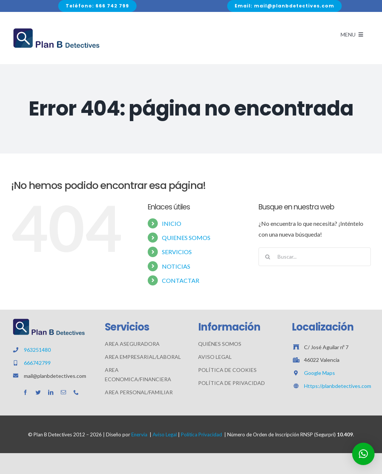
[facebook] (25, 392)
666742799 (37, 363)
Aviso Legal (165, 434)
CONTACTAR (180, 280)
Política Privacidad (201, 434)
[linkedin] (50, 392)
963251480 (37, 350)
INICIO (171, 223)
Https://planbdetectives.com (337, 386)
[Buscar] (268, 256)
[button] (363, 454)
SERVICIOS (177, 251)
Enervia (139, 434)
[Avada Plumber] (56, 29)
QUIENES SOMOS (186, 237)
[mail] (63, 392)
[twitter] (38, 392)
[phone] (76, 392)
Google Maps (319, 373)
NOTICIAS (176, 266)
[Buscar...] (315, 256)
